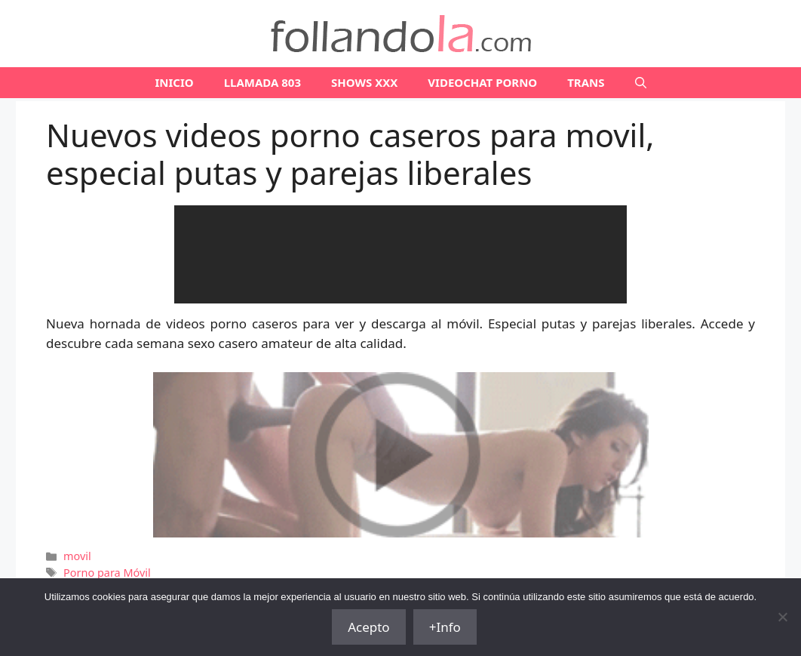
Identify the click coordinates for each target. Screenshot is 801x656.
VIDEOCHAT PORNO (482, 82)
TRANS (585, 82)
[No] (782, 616)
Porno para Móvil (107, 572)
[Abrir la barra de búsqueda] (640, 82)
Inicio (174, 82)
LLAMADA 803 (262, 82)
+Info (445, 627)
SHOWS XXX (364, 82)
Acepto (369, 627)
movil (77, 556)
